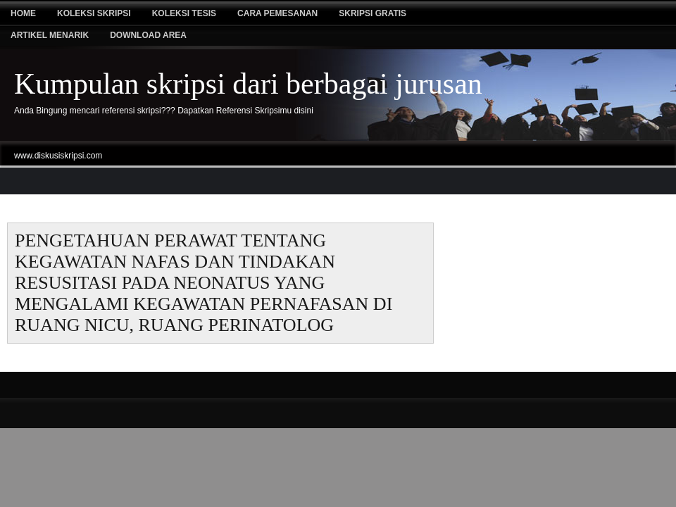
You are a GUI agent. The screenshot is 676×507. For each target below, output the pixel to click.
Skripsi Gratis (372, 13)
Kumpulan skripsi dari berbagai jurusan (248, 84)
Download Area (148, 35)
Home (23, 13)
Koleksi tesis (184, 13)
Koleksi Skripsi (94, 13)
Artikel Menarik (50, 35)
